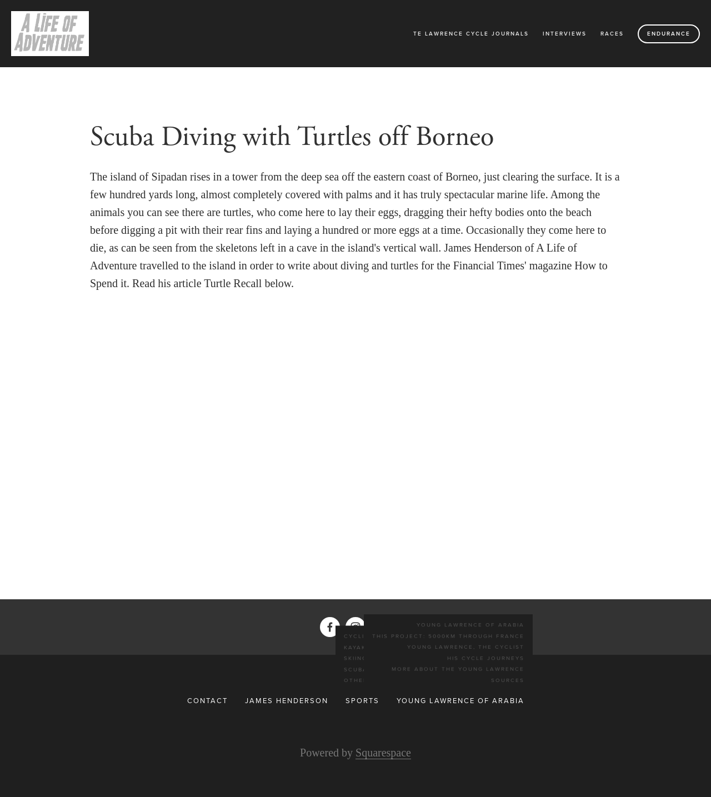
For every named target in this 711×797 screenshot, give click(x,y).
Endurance (668, 33)
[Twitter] (381, 627)
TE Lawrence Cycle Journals (471, 33)
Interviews (565, 33)
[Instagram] (355, 627)
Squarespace (383, 752)
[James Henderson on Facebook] (330, 627)
